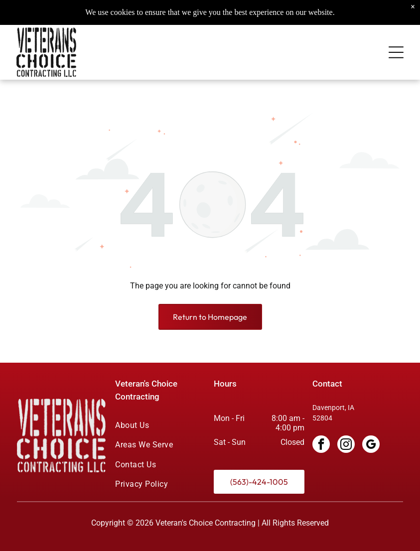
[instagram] (346, 445)
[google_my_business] (371, 445)
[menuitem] (160, 425)
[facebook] (321, 445)
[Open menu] (396, 37)
